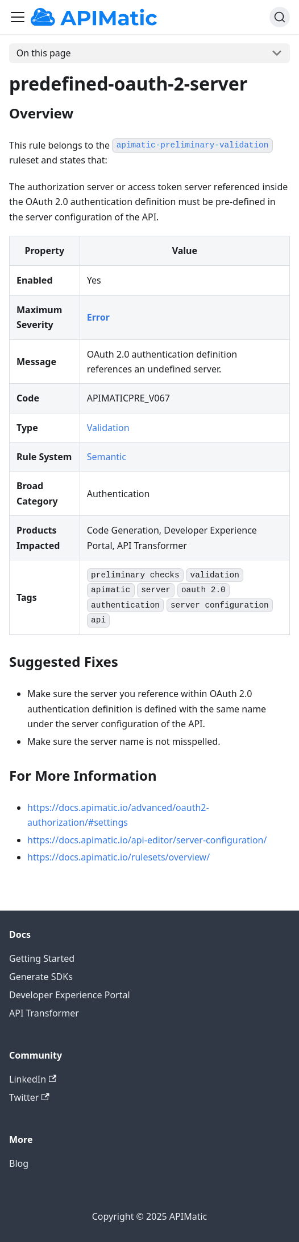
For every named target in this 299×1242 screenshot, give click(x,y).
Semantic (106, 456)
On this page (43, 53)
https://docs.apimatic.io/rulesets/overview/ (118, 857)
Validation (108, 427)
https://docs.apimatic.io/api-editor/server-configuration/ (147, 840)
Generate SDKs (41, 976)
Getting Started (41, 958)
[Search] (279, 17)
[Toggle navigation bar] (17, 17)
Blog (18, 1163)
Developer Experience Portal (69, 995)
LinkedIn (32, 1079)
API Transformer (44, 1013)
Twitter (29, 1097)
